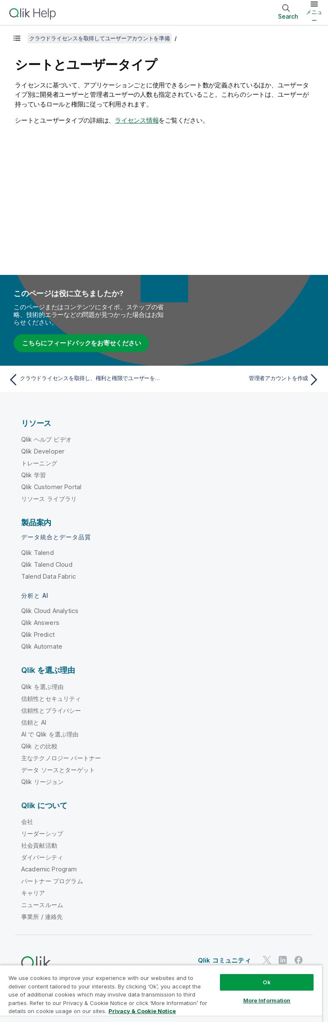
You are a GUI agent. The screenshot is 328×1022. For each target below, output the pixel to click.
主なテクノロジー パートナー (61, 758)
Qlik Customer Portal (51, 486)
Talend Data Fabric (48, 576)
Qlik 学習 (33, 475)
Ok (266, 982)
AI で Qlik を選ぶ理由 (49, 734)
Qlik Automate (41, 646)
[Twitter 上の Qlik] (267, 959)
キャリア (33, 892)
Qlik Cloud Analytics (49, 610)
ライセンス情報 (136, 120)
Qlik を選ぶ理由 (42, 686)
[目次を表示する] (17, 38)
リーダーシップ (42, 833)
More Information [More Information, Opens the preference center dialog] (267, 1000)
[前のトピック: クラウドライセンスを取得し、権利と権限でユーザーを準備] (83, 379)
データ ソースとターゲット (58, 769)
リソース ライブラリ (49, 498)
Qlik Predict (38, 634)
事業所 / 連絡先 (42, 916)
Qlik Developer (42, 451)
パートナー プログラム (52, 881)
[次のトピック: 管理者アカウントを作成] (244, 379)
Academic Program (49, 869)
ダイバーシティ (42, 857)
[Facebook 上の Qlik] (298, 959)
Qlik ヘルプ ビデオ (46, 439)
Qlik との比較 (39, 746)
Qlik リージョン (42, 781)
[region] (161, 993)
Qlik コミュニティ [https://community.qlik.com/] (224, 960)
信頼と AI (33, 722)
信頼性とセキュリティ (51, 698)
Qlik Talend (37, 552)
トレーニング (39, 463)
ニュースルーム (42, 904)
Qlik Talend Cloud (46, 564)
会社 (27, 821)
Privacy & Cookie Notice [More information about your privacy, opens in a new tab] (142, 1011)
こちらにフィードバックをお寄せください (81, 343)
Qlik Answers (40, 622)
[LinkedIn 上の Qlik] (282, 959)
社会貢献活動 (39, 845)
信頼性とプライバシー (51, 710)
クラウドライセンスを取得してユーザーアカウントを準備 (99, 38)
